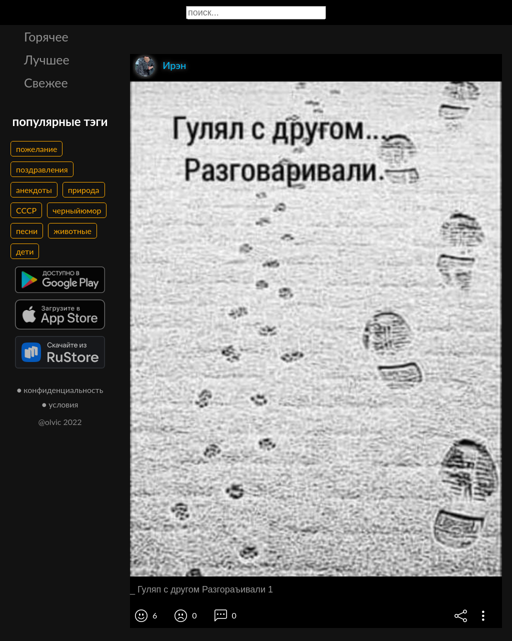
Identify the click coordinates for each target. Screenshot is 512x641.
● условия (60, 404)
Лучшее (47, 59)
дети (25, 251)
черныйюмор (76, 210)
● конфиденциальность (60, 389)
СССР (26, 210)
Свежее (46, 82)
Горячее (46, 36)
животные (73, 231)
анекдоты (34, 189)
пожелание (36, 149)
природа (84, 189)
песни (27, 231)
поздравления (42, 169)
